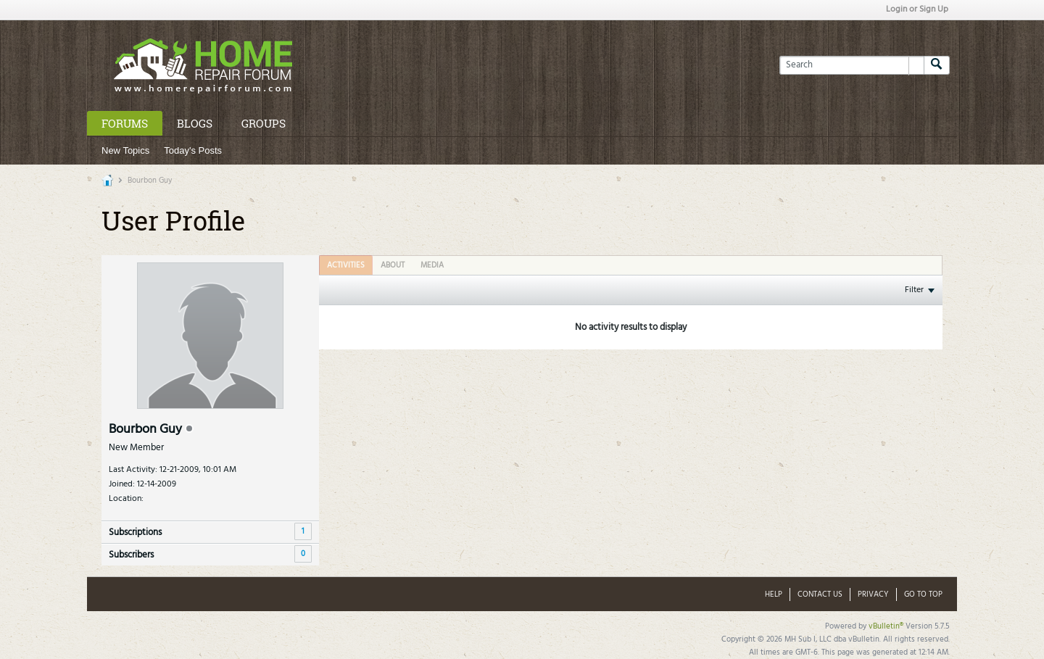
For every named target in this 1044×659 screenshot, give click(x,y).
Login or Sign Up (917, 9)
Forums (125, 123)
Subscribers (131, 555)
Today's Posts (193, 150)
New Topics (125, 150)
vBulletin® (886, 626)
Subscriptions (135, 532)
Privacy (873, 594)
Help (773, 594)
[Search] (851, 65)
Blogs (194, 123)
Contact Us (820, 594)
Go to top (923, 594)
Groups (263, 123)
